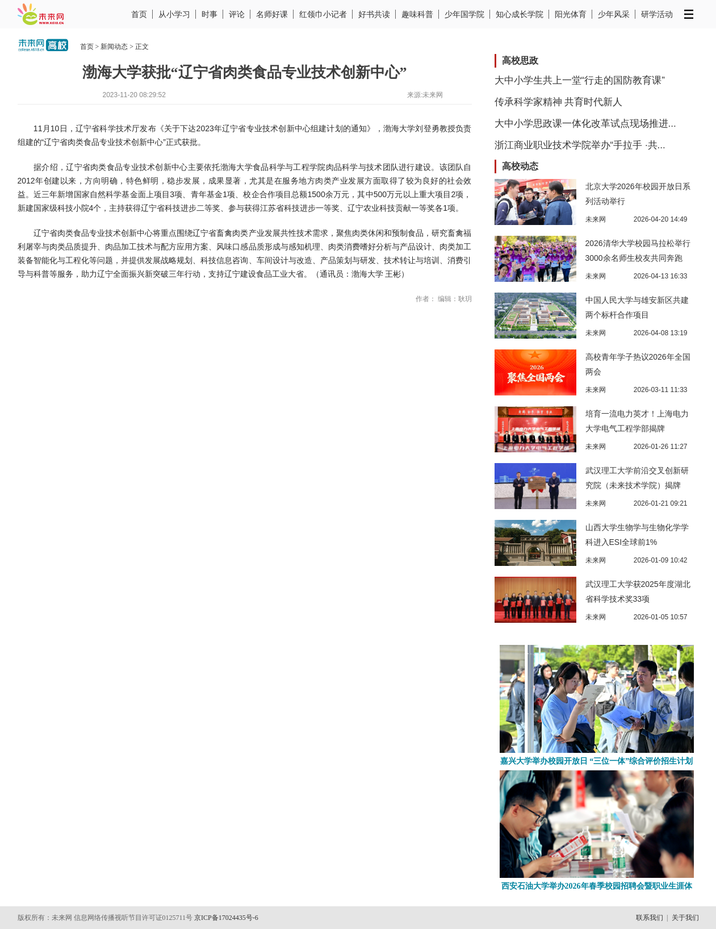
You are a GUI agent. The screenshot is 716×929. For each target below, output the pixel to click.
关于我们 (685, 918)
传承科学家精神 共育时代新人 (559, 102)
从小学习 (174, 14)
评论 (237, 14)
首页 (139, 14)
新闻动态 (114, 47)
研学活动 (657, 14)
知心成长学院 (519, 14)
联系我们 (649, 918)
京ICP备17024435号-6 (226, 918)
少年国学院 (464, 14)
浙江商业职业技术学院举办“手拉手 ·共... (580, 145)
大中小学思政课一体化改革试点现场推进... (585, 123)
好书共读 (374, 14)
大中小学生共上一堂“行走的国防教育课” (580, 80)
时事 (209, 14)
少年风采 (614, 14)
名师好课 (272, 14)
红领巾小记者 (323, 14)
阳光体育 (571, 14)
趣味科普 (417, 14)
